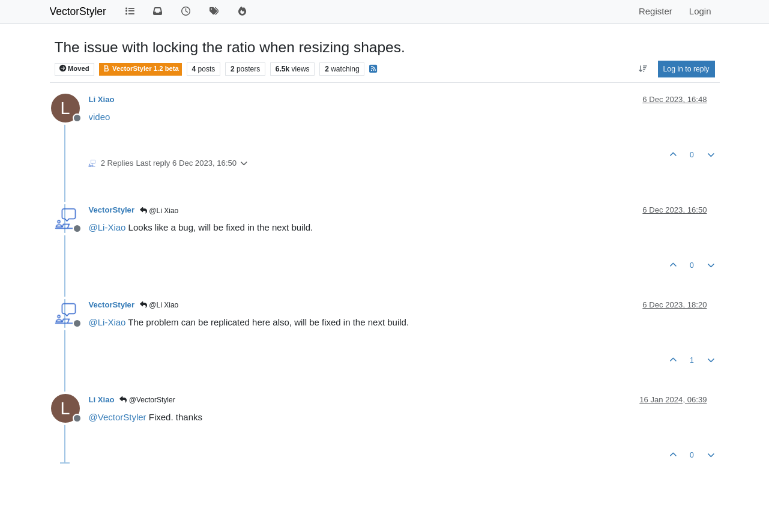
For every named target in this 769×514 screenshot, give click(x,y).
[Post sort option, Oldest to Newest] (643, 69)
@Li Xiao (159, 211)
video (99, 117)
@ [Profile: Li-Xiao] (107, 227)
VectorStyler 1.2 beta (140, 68)
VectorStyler (78, 11)
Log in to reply (686, 69)
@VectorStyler (147, 400)
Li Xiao (102, 99)
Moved (74, 68)
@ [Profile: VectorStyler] (117, 417)
